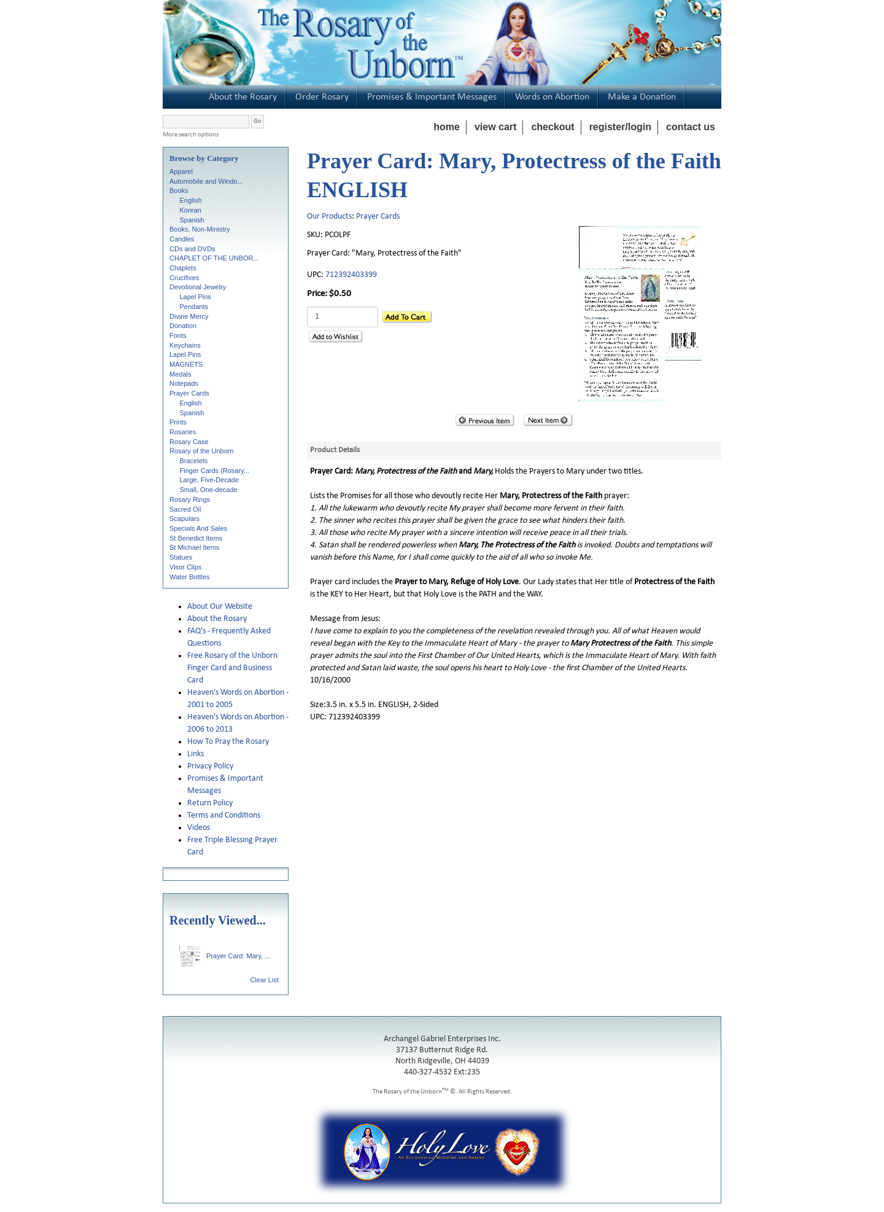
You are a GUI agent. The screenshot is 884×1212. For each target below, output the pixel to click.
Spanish (192, 220)
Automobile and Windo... (206, 181)
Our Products (329, 216)
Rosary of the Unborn (201, 451)
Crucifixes (184, 277)
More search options (191, 134)
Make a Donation (642, 97)
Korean (190, 210)
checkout (552, 127)
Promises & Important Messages (432, 97)
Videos (198, 827)
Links (195, 754)
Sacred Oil (185, 509)
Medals (180, 374)
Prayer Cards (189, 393)
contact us (690, 127)
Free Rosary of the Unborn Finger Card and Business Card (232, 668)
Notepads (183, 383)
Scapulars (184, 518)
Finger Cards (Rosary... (215, 470)
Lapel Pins (195, 296)
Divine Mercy (189, 316)
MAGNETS (186, 364)
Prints (178, 422)
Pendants (194, 306)
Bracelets (194, 460)
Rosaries (182, 432)
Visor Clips (185, 567)
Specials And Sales (198, 528)
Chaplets (182, 268)
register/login (620, 127)
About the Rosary (243, 97)
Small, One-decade (209, 489)
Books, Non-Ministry (199, 229)
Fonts (178, 335)
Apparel (181, 171)
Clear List (264, 979)
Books (178, 190)
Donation (182, 325)
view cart (495, 127)
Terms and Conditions (223, 815)
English (191, 200)
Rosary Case (189, 441)
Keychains (185, 345)
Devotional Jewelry (197, 287)
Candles (181, 239)
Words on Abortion (552, 97)
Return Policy (210, 803)
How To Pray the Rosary (228, 741)
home (446, 127)
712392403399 (351, 275)
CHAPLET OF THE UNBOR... (214, 258)
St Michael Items (194, 547)
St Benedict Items (195, 538)
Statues (180, 557)
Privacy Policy (210, 766)
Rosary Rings (189, 499)
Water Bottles (189, 577)
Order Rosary (322, 97)
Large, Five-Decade (209, 479)
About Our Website (219, 606)
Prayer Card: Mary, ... (224, 956)
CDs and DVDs (192, 248)
